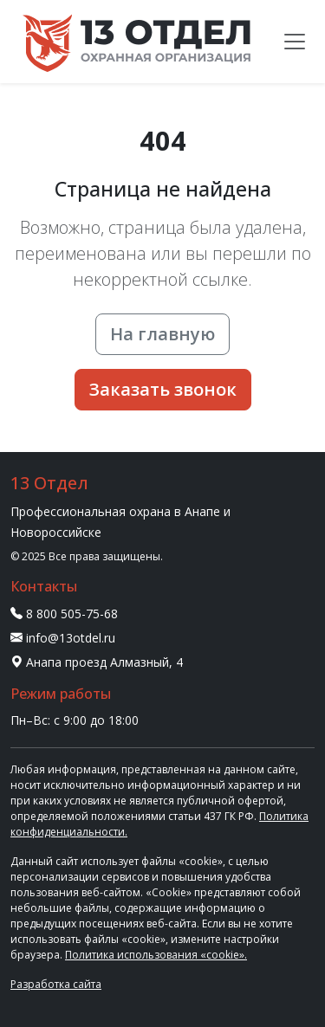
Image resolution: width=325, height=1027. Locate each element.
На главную (162, 334)
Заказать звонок (163, 389)
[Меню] (295, 41)
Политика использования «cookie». (156, 954)
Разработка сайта (55, 984)
